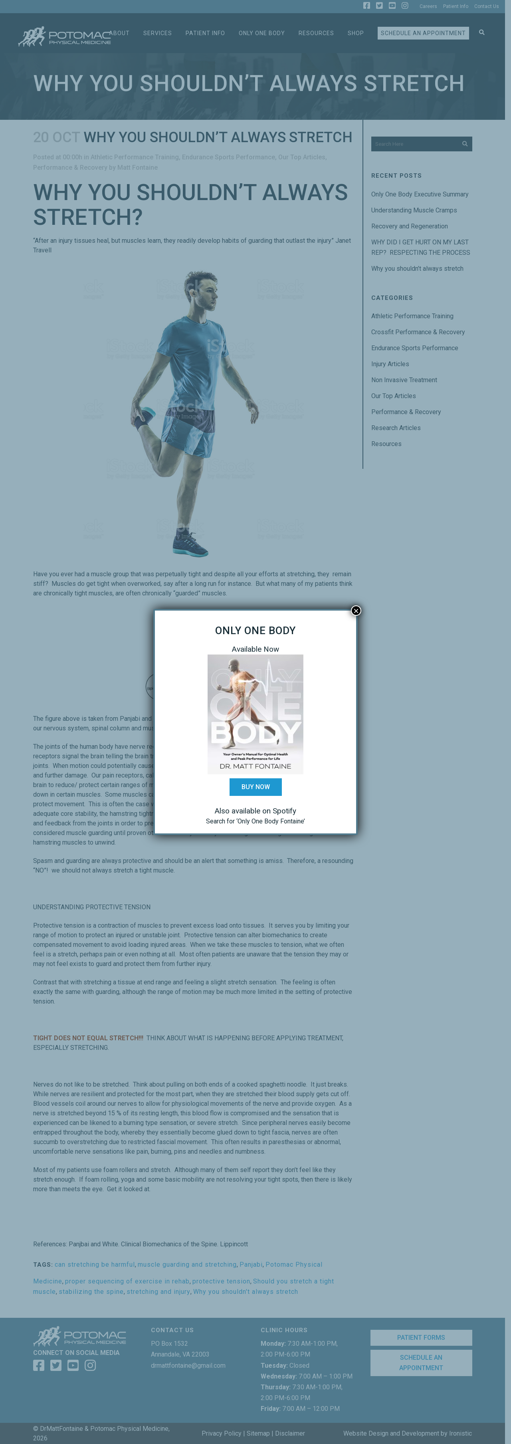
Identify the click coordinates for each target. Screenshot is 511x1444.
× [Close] (356, 610)
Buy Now (256, 787)
